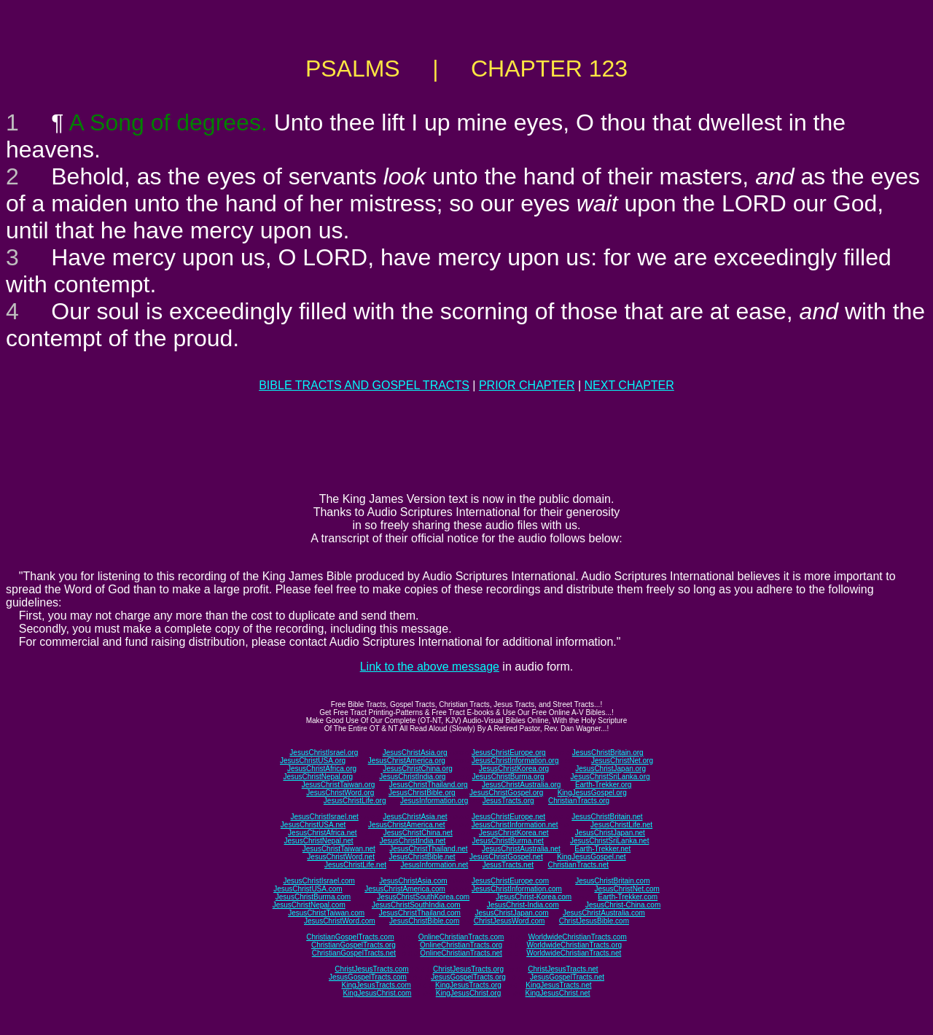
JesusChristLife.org (355, 801)
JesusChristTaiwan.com (326, 913)
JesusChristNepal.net (319, 841)
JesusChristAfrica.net (322, 833)
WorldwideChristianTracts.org (574, 945)
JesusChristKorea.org (514, 769)
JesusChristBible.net (422, 857)
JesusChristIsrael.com (318, 881)
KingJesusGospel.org (592, 793)
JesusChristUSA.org (313, 761)
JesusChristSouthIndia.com (416, 905)
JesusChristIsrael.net (324, 817)
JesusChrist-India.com (523, 905)
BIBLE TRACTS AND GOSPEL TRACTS (364, 385)
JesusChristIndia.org (412, 777)
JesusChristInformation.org (515, 761)
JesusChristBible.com (424, 921)
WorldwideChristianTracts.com (577, 937)
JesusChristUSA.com (307, 889)
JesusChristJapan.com (511, 913)
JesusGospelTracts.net (567, 977)
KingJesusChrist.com (377, 993)
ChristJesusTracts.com (371, 969)
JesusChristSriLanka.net (609, 841)
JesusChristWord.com (339, 921)
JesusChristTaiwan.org (338, 785)
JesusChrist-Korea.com (533, 897)
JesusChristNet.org (622, 761)
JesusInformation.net (434, 865)
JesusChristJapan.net (610, 833)
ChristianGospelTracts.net (354, 953)
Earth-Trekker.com (627, 897)
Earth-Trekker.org (603, 785)
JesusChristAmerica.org (406, 761)
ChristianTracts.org (578, 801)
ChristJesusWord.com (509, 921)
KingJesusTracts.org (468, 985)
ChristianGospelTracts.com (350, 937)
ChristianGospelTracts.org (353, 945)
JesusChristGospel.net (506, 857)
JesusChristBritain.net (606, 817)
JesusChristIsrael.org (323, 753)
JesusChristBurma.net (508, 841)
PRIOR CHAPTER (527, 385)
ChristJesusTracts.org (468, 969)
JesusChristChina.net (418, 833)
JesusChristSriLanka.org (610, 777)
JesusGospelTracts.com (368, 977)
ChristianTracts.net (578, 865)
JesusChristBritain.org (608, 753)
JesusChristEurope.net (508, 817)
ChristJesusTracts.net (563, 969)
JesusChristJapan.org (610, 769)
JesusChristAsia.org (415, 753)
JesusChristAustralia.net (521, 849)
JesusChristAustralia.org (521, 785)
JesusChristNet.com (626, 889)
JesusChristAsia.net (415, 817)
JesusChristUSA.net (313, 825)
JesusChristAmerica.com (404, 889)
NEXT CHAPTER (629, 385)
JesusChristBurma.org (508, 777)
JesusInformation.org (434, 801)
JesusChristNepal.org (318, 777)
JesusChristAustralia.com (604, 913)
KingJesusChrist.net (558, 993)
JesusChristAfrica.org (321, 769)
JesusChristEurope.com (510, 881)
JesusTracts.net (508, 865)
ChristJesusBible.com (594, 921)
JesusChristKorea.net (514, 833)
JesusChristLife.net (621, 825)
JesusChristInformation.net (515, 825)
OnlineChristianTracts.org (461, 945)
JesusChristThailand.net (428, 849)
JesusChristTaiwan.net (338, 849)
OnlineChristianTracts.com (461, 937)
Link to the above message (429, 666)
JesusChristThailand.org (428, 785)
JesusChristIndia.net (413, 841)
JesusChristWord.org (340, 793)
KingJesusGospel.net (591, 857)
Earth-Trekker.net (602, 849)
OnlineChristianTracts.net (460, 953)
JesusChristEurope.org (509, 753)
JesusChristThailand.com (420, 913)
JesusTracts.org (508, 801)
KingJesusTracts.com (376, 985)
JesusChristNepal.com (309, 905)
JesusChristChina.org (418, 769)
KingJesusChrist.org (468, 993)
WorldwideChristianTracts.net (573, 953)
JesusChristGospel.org (506, 793)
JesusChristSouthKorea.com (423, 897)
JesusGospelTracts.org (468, 977)
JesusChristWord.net (341, 857)
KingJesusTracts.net (558, 985)
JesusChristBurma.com (313, 897)
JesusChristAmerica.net (406, 825)
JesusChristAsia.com (413, 881)
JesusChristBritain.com (612, 881)
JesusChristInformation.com (517, 889)
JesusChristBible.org (422, 793)
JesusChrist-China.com (622, 905)
